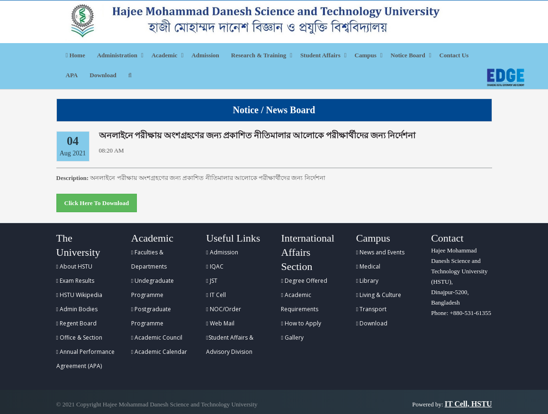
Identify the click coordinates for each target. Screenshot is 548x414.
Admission (205, 55)
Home (75, 55)
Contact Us (454, 55)
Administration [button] (117, 55)
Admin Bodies (77, 309)
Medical (368, 266)
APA (72, 75)
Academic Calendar (159, 352)
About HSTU (74, 266)
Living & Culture (378, 295)
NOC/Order (223, 309)
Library (367, 281)
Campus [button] (366, 55)
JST (211, 281)
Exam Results (75, 281)
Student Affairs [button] (320, 55)
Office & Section (79, 337)
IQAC (214, 266)
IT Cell (215, 295)
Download (103, 75)
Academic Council (156, 337)
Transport (371, 309)
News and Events (380, 252)
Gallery (292, 337)
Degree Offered (304, 281)
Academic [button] (165, 55)
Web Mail (220, 323)
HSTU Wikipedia (79, 295)
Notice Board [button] (408, 55)
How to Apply (301, 323)
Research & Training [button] (258, 55)
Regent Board (76, 323)
